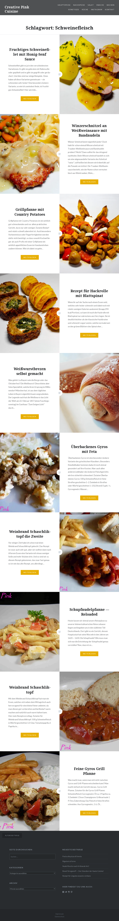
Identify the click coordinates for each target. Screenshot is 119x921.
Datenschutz (59, 917)
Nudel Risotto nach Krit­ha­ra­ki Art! (75, 866)
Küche (85, 9)
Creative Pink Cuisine (17, 9)
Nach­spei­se (79, 5)
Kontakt (109, 9)
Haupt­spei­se (64, 5)
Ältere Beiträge (12, 835)
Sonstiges (73, 9)
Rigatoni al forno (69, 861)
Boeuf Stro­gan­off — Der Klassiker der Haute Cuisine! (83, 871)
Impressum (59, 914)
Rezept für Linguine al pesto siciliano (76, 876)
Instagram (96, 9)
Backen (110, 5)
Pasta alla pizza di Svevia (72, 856)
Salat (91, 5)
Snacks (100, 5)
